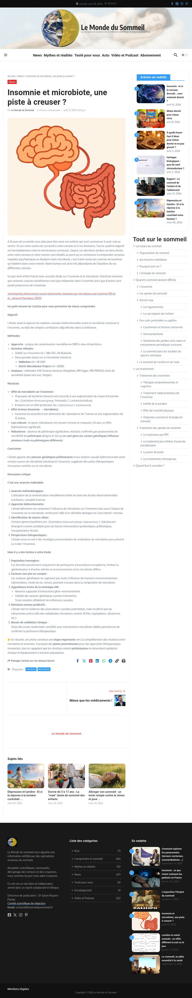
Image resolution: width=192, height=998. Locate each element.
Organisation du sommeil (153, 252)
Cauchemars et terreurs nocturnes (161, 327)
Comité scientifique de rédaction (26, 903)
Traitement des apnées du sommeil (159, 427)
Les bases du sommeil (147, 246)
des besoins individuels (152, 259)
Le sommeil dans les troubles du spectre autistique (160, 353)
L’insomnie (144, 286)
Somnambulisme (151, 333)
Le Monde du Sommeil (115, 27)
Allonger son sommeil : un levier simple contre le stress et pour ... (107, 795)
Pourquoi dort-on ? (149, 266)
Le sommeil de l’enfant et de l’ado (158, 362)
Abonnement (150, 55)
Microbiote (43, 669)
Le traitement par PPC (154, 434)
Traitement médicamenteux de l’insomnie (159, 395)
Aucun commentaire (50, 110)
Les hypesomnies (151, 306)
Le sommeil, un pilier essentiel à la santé (172, 960)
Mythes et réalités (58, 55)
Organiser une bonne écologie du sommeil (161, 419)
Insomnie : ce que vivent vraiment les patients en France (172, 874)
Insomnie (31, 669)
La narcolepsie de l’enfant (156, 313)
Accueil (11, 75)
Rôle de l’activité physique (157, 410)
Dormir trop (145, 300)
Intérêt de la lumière (153, 403)
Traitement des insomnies (153, 375)
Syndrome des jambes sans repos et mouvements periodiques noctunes (163, 342)
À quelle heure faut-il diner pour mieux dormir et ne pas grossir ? (174, 140)
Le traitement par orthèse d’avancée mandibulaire (163, 443)
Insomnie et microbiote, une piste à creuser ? (171, 917)
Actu (105, 55)
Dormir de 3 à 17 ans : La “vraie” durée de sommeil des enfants (66, 795)
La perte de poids (152, 452)
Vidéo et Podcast (124, 55)
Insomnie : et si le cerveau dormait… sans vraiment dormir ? (175, 93)
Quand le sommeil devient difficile (154, 279)
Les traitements (143, 368)
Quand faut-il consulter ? (149, 465)
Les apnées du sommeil (152, 293)
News (37, 55)
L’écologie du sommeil (151, 273)
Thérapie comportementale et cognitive (159, 384)
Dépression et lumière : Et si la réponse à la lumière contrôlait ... (25, 795)
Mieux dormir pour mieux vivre (174, 115)
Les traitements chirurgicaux (158, 458)
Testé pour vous (87, 55)
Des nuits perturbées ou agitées (157, 320)
